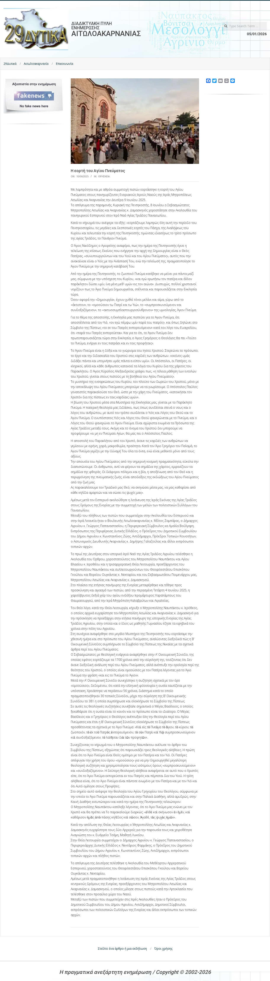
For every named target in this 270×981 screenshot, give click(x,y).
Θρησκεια (104, 176)
